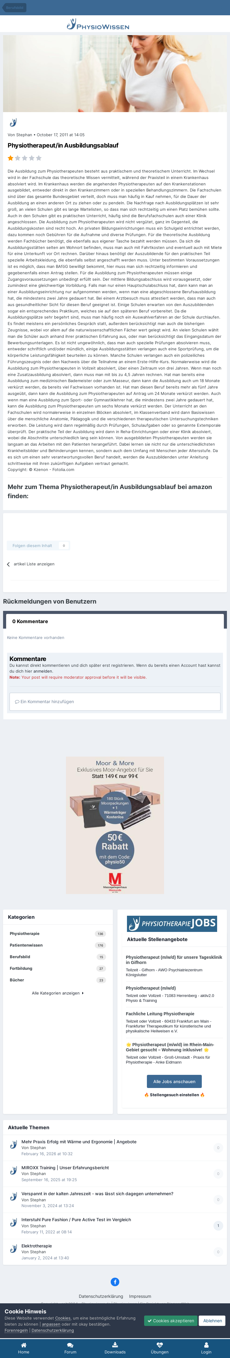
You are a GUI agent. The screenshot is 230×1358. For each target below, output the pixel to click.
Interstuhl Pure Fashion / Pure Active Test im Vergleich (76, 1219)
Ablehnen (212, 1320)
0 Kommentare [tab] (30, 621)
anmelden (42, 671)
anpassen (51, 1324)
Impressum (140, 1296)
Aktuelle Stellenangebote (157, 939)
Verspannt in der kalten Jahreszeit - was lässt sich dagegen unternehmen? (97, 1193)
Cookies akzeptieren (171, 1320)
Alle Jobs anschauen (174, 1081)
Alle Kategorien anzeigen (58, 993)
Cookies (63, 1318)
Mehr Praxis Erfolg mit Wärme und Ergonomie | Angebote (78, 1141)
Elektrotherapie (36, 1245)
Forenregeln (16, 1330)
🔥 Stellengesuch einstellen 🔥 (174, 1094)
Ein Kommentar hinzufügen (44, 701)
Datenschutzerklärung (101, 1296)
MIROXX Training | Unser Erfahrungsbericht (65, 1167)
